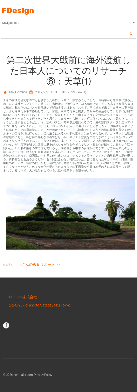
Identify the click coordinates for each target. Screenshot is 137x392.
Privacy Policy (43, 374)
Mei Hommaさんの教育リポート (29, 264)
